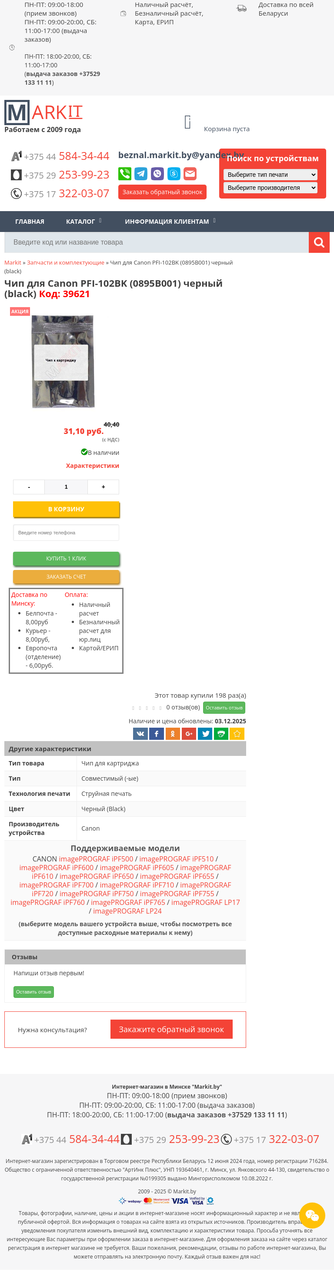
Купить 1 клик (66, 558)
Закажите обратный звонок (171, 1029)
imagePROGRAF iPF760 (47, 902)
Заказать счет (66, 576)
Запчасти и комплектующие (65, 262)
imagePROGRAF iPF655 (177, 876)
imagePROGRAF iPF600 (56, 867)
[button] (62, 362)
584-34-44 (60, 155)
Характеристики (93, 465)
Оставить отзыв (224, 707)
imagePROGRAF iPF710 (137, 885)
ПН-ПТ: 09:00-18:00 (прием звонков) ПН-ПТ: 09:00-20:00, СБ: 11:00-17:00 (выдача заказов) (60, 21)
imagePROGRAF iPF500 (96, 859)
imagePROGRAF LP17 (205, 902)
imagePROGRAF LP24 (127, 911)
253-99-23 (60, 174)
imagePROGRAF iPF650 (97, 876)
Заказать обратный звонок (163, 192)
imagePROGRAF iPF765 (128, 902)
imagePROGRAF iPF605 (137, 867)
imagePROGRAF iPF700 (56, 885)
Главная (29, 221)
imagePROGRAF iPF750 (97, 893)
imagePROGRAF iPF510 (177, 859)
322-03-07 (60, 193)
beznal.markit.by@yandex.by (181, 155)
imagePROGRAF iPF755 (177, 893)
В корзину (66, 509)
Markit (12, 262)
